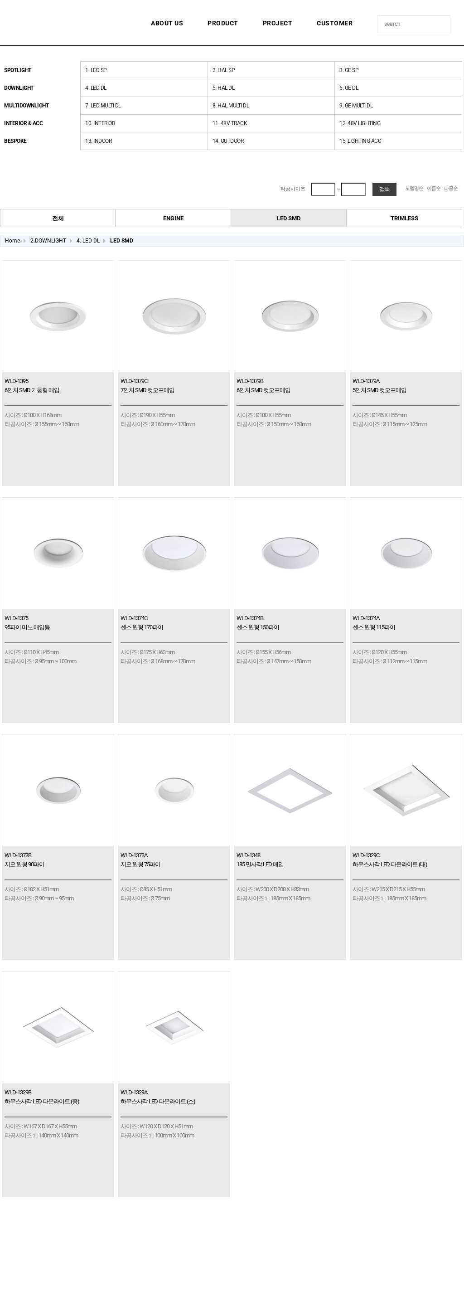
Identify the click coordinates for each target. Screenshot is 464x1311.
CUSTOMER (335, 23)
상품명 (377, 15)
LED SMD (121, 241)
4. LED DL (88, 241)
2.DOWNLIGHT (48, 241)
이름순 (433, 188)
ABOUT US (167, 23)
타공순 (451, 188)
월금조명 (65, 20)
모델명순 (414, 188)
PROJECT (278, 23)
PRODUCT (223, 23)
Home (12, 241)
